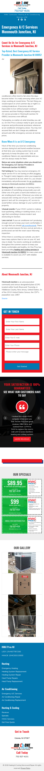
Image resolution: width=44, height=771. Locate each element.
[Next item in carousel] (39, 418)
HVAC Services (8, 719)
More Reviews (22, 439)
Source (4, 298)
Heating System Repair (11, 675)
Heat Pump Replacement (12, 681)
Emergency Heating (10, 668)
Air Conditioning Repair (11, 697)
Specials (5, 715)
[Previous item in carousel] (5, 418)
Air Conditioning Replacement (14, 700)
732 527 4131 (22, 11)
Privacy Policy (25, 768)
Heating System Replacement (14, 671)
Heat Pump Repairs (10, 678)
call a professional (29, 225)
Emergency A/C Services (12, 693)
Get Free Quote (8, 722)
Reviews (5, 712)
